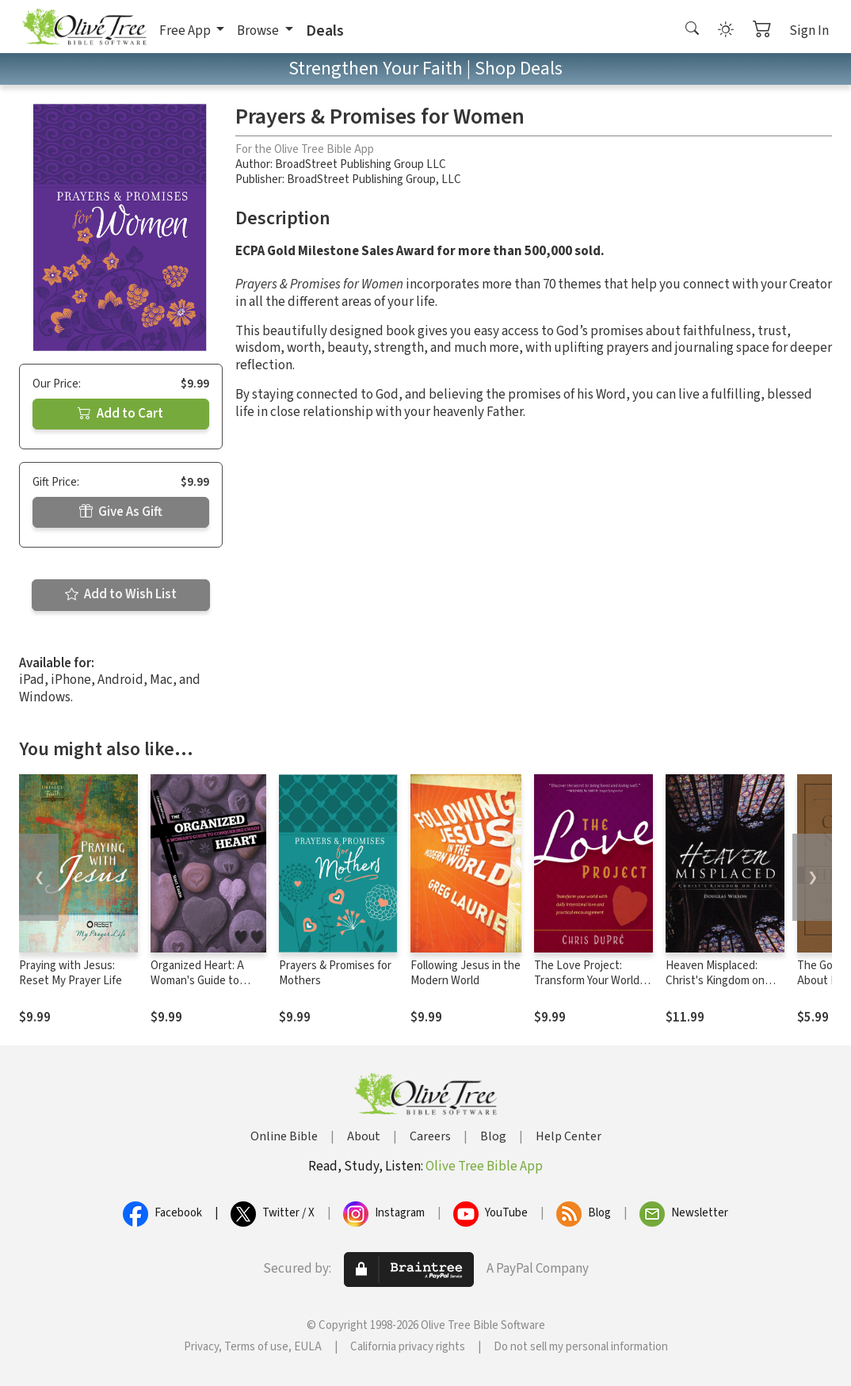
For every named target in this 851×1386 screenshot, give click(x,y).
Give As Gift (120, 511)
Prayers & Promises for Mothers (335, 973)
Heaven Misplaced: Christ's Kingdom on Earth (715, 980)
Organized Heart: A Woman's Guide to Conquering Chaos (197, 980)
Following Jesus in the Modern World (465, 973)
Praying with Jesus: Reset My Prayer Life (70, 973)
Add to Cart (120, 413)
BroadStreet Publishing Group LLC (360, 164)
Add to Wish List (121, 594)
